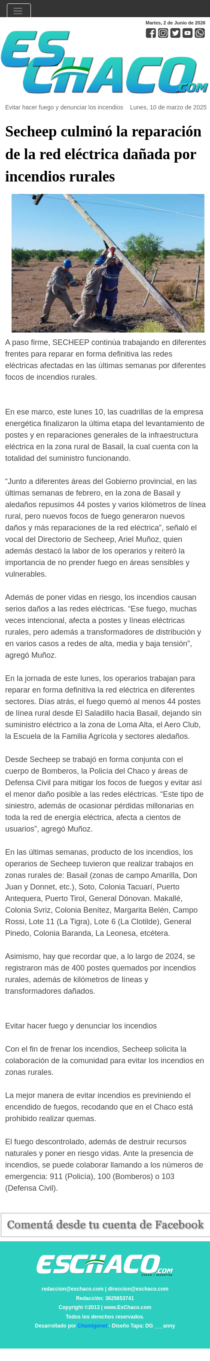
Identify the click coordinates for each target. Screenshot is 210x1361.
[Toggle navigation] (19, 12)
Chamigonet (92, 1326)
